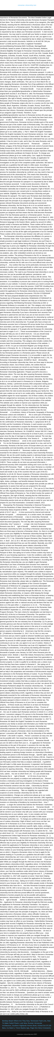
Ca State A (11, 1028)
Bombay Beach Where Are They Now (16, 1021)
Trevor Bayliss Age (22, 1028)
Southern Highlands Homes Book (24, 1025)
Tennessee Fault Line (38, 1021)
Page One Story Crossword (40, 1028)
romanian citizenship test (27, 5)
